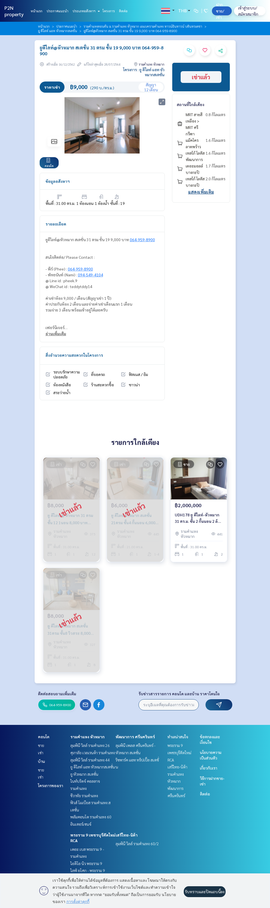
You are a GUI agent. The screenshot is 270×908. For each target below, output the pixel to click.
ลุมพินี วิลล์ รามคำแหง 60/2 (137, 843)
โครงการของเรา (50, 785)
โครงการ (108, 11)
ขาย (41, 745)
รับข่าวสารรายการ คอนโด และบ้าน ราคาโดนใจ (179, 693)
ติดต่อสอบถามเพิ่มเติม (57, 693)
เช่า (40, 752)
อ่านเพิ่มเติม (56, 333)
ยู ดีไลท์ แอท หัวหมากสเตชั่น (57, 30)
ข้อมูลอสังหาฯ (58, 181)
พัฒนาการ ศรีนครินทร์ (135, 736)
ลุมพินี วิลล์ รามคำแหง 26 (90, 745)
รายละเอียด (56, 223)
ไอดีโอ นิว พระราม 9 (86, 863)
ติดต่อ (123, 11)
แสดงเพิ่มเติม (201, 192)
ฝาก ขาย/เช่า (220, 11)
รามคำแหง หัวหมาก (87, 736)
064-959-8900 (142, 239)
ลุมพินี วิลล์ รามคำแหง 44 (90, 759)
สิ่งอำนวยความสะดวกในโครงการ (74, 355)
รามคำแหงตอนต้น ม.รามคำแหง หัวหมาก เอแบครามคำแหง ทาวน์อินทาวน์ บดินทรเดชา (142, 26)
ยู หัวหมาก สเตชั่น (84, 774)
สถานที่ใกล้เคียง (190, 104)
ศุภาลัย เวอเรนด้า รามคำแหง (92, 752)
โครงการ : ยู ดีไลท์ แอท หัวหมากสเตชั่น (143, 72)
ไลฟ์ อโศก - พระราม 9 (87, 870)
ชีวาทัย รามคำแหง (84, 795)
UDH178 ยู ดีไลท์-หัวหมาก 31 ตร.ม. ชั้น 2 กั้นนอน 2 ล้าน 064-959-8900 (199, 518)
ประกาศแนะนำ (57, 11)
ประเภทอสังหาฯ (86, 11)
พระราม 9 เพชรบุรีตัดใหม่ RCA (179, 752)
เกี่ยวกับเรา (208, 767)
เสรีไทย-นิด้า (127, 834)
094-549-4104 (90, 274)
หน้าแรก (36, 11)
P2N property (14, 10)
